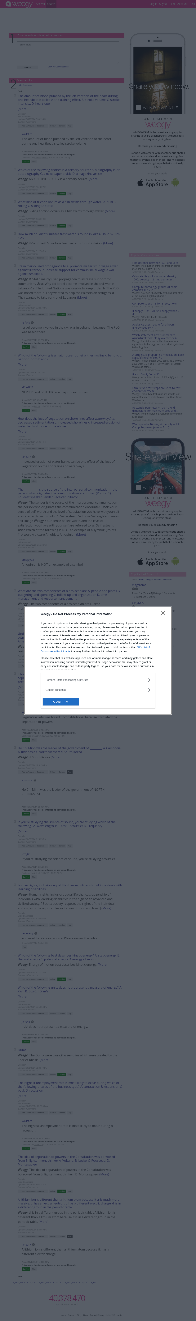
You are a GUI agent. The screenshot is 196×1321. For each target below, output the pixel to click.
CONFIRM (60, 701)
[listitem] (98, 680)
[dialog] (98, 660)
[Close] (164, 614)
